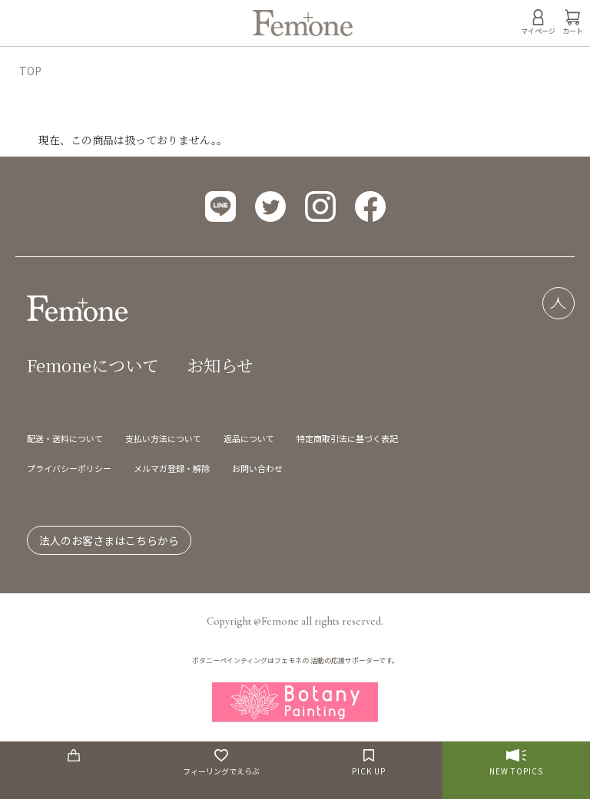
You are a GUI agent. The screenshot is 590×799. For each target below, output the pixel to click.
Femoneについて (93, 365)
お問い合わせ (257, 468)
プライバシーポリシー (69, 468)
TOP (30, 70)
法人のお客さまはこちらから (109, 540)
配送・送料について (65, 438)
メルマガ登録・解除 (172, 468)
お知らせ (220, 365)
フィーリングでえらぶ (221, 763)
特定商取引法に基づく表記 (347, 438)
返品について (249, 438)
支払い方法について (163, 438)
